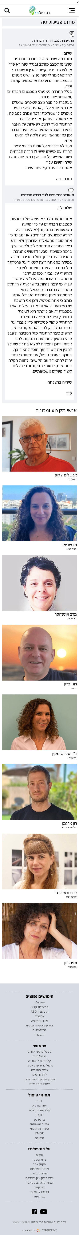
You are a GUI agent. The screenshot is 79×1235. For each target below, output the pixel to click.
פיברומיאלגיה (39, 1021)
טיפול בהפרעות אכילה (39, 1065)
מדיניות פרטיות (39, 1169)
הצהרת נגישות (39, 1173)
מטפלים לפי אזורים (39, 1051)
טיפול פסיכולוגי (39, 1129)
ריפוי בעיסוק (39, 1106)
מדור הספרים (39, 1070)
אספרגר (39, 1016)
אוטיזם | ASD (39, 1011)
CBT (39, 1101)
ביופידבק (39, 1119)
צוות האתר (39, 1159)
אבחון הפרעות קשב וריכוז (39, 1079)
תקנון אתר (39, 1164)
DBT (39, 1115)
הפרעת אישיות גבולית (39, 1025)
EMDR (39, 1133)
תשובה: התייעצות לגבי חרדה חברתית (47, 195)
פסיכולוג (39, 1002)
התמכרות (39, 1035)
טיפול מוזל (39, 1056)
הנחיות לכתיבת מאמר (39, 1182)
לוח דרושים (39, 1075)
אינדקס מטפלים (39, 1084)
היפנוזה (39, 1138)
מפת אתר (39, 1196)
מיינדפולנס (39, 1030)
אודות (39, 1155)
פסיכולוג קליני (39, 1007)
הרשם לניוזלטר (39, 1192)
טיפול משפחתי (39, 1124)
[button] (7, 10)
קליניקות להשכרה (39, 1061)
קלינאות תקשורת (39, 1110)
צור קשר (39, 1187)
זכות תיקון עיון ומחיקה (39, 1178)
